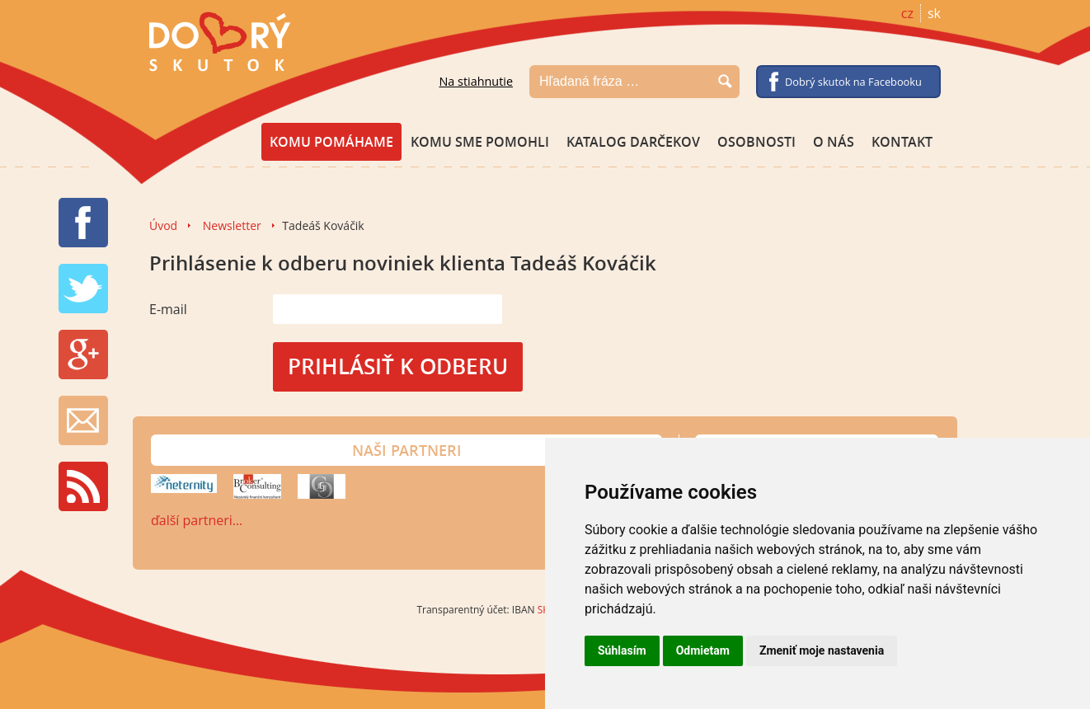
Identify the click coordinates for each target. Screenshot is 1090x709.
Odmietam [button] (703, 650)
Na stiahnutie (476, 81)
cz (907, 13)
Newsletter (232, 225)
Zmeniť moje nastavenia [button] (821, 650)
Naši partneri (407, 450)
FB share (83, 222)
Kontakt (902, 142)
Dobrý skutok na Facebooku (853, 81)
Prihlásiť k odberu (398, 366)
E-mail (168, 309)
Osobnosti (756, 142)
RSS (83, 486)
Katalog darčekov (633, 142)
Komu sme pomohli (480, 142)
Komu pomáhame (331, 142)
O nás (833, 142)
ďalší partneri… (196, 520)
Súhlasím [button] (622, 650)
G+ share (83, 354)
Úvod (163, 225)
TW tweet (83, 288)
